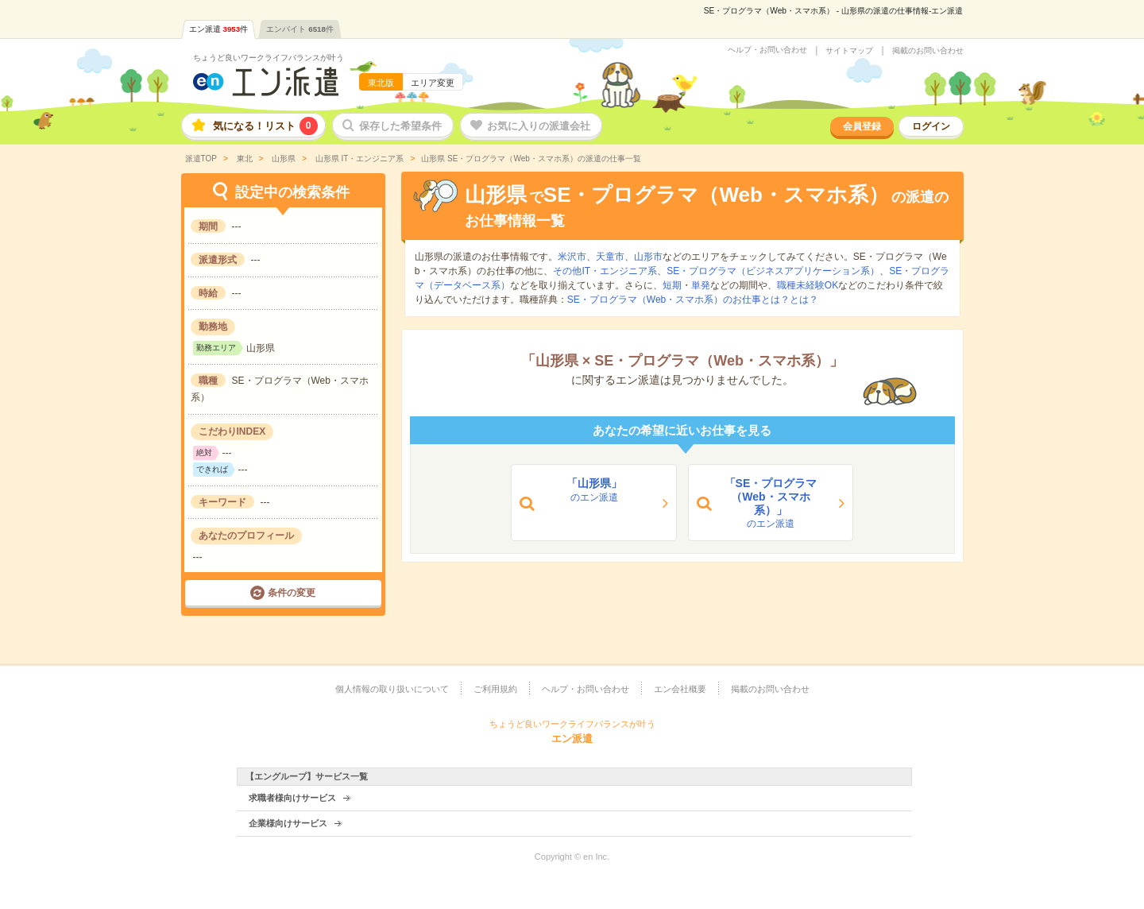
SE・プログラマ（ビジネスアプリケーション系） (773, 271)
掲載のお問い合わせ (928, 51)
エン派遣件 (219, 29)
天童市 (610, 256)
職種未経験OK (807, 285)
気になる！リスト (265, 126)
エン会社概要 (680, 689)
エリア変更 (432, 82)
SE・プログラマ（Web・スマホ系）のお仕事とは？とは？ (692, 299)
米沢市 (572, 256)
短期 (672, 285)
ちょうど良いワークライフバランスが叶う (268, 57)
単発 (700, 285)
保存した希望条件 (400, 126)
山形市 (648, 256)
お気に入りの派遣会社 (538, 126)
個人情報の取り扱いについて (392, 689)
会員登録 (862, 126)
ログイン (931, 126)
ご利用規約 (495, 689)
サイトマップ (849, 51)
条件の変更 (291, 592)
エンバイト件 (300, 29)
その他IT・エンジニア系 (605, 271)
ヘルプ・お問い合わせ (767, 50)
